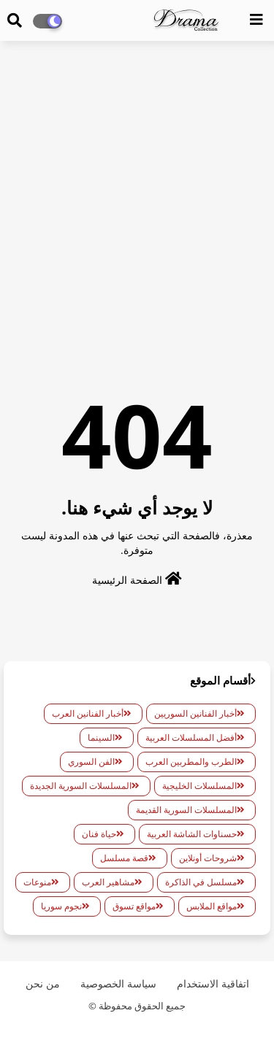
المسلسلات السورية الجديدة (81, 785)
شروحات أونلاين (208, 858)
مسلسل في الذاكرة (201, 882)
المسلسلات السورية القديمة (186, 810)
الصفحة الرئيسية (137, 579)
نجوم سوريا (61, 906)
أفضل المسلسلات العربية (191, 737)
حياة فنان (99, 834)
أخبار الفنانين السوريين (195, 713)
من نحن (43, 983)
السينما (101, 737)
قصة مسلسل (124, 858)
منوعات (37, 882)
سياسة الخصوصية (118, 983)
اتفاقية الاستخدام (213, 983)
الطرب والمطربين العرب (191, 761)
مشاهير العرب (108, 882)
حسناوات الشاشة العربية (192, 834)
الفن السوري (91, 761)
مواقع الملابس (211, 906)
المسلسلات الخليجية (199, 785)
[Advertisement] (137, 192)
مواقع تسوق (134, 906)
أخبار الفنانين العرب (87, 713)
